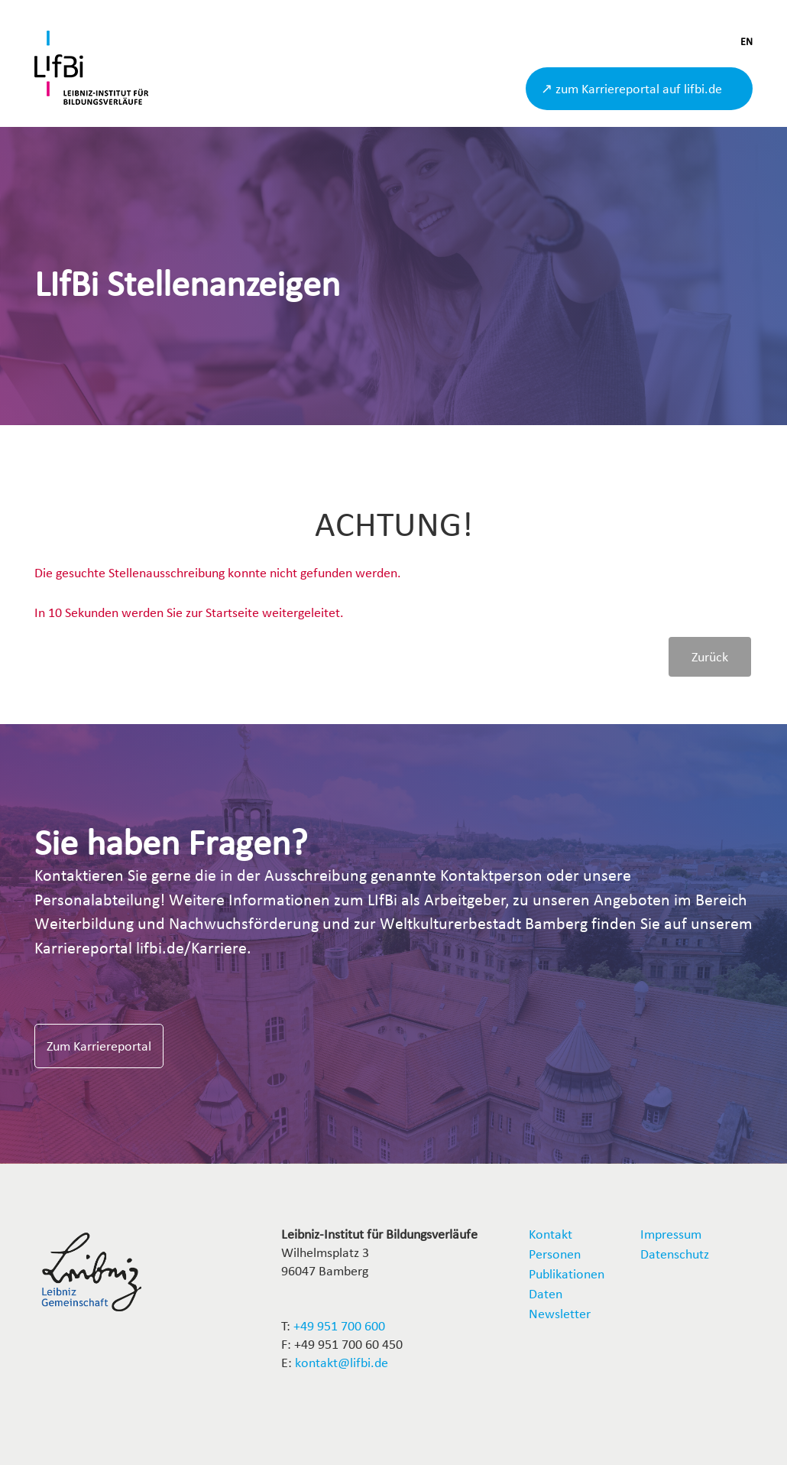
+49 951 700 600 (339, 1325)
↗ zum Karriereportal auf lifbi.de (631, 88)
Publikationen (566, 1273)
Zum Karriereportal (99, 1045)
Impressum (670, 1233)
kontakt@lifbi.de (341, 1362)
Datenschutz (674, 1253)
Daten (545, 1293)
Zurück (709, 656)
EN (746, 41)
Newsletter (560, 1313)
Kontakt (550, 1233)
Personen (555, 1253)
